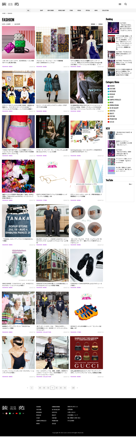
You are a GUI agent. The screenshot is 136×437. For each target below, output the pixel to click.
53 (56, 388)
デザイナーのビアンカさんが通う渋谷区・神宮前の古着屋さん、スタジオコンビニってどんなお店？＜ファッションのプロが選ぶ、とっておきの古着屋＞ (18, 108)
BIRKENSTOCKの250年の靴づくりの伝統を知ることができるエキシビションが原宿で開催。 (52, 285)
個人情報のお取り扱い (74, 418)
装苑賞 (54, 424)
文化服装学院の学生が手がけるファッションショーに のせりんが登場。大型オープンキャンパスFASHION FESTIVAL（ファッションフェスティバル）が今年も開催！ (86, 108)
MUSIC (38, 424)
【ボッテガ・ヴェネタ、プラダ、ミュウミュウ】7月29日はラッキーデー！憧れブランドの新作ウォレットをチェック (86, 241)
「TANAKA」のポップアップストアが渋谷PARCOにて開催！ (17, 240)
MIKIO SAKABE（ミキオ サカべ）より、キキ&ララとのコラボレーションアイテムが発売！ (18, 285)
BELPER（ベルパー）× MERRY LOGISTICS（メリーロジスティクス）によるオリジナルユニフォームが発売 (52, 241)
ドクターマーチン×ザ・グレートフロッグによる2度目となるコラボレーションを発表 (52, 151)
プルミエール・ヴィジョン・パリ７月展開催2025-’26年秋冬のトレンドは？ (49, 62)
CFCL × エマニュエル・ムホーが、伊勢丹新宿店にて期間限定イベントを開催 (86, 196)
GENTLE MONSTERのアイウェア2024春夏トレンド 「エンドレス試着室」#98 (51, 196)
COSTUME (38, 410)
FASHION (5, 67)
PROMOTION (55, 421)
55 (65, 388)
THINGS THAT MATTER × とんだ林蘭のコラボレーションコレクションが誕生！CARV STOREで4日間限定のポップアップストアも (18, 152)
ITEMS (71, 10)
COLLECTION (105, 10)
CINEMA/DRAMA (56, 407)
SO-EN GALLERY (56, 410)
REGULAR (38, 416)
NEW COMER (51, 10)
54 (60, 388)
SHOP (41, 10)
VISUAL (79, 10)
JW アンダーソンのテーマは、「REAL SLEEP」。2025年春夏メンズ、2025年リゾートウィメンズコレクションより (52, 329)
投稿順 (100, 25)
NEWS (96, 10)
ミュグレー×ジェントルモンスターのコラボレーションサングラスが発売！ (18, 372)
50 (44, 388)
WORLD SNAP (61, 10)
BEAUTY (54, 416)
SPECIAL (88, 10)
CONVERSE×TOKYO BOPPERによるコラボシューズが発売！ (86, 285)
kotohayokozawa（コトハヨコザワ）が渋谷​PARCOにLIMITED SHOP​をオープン (86, 151)
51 (48, 388)
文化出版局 (71, 421)
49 (40, 388)
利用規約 (70, 410)
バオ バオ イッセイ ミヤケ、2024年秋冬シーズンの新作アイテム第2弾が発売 (18, 62)
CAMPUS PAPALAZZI (41, 421)
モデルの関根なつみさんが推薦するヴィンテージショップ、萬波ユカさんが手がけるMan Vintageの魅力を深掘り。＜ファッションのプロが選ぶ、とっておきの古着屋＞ (86, 64)
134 (73, 388)
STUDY (38, 418)
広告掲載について (73, 416)
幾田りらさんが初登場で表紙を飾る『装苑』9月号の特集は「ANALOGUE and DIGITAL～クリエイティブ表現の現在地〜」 (18, 197)
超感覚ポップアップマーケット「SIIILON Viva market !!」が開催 (16, 328)
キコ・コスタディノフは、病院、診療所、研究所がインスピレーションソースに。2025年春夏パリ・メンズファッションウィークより (52, 373)
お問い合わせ (71, 413)
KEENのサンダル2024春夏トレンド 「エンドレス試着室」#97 (86, 328)
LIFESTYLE (54, 413)
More (130, 185)
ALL (28, 10)
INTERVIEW (39, 413)
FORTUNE (54, 418)
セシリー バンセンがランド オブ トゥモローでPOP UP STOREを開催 (51, 107)
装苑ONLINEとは (73, 407)
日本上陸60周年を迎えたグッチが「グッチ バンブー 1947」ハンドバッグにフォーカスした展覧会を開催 (86, 372)
